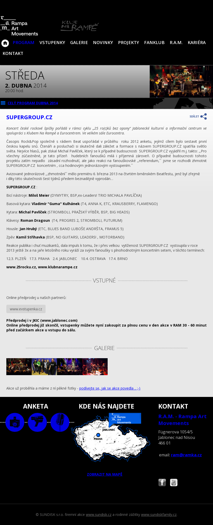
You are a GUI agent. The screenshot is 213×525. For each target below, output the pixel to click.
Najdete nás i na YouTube (174, 483)
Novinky (103, 42)
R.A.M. (176, 42)
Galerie (79, 42)
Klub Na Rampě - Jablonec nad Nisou (5, 40)
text (59, 422)
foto (14, 422)
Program (23, 42)
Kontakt (13, 53)
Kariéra (197, 42)
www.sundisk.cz (98, 514)
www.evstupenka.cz (26, 309)
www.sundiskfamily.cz (159, 514)
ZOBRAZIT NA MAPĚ (106, 445)
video (37, 422)
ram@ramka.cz (186, 455)
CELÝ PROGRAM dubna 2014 (33, 102)
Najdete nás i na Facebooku (162, 483)
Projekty (128, 42)
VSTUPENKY (52, 42)
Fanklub (154, 42)
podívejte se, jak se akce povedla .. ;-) (109, 388)
